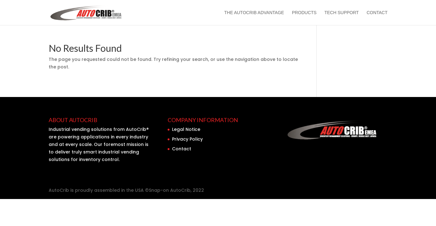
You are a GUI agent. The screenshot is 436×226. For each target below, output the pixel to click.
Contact (377, 12)
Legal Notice (186, 129)
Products (304, 12)
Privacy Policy (187, 139)
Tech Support (341, 12)
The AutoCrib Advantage (254, 12)
